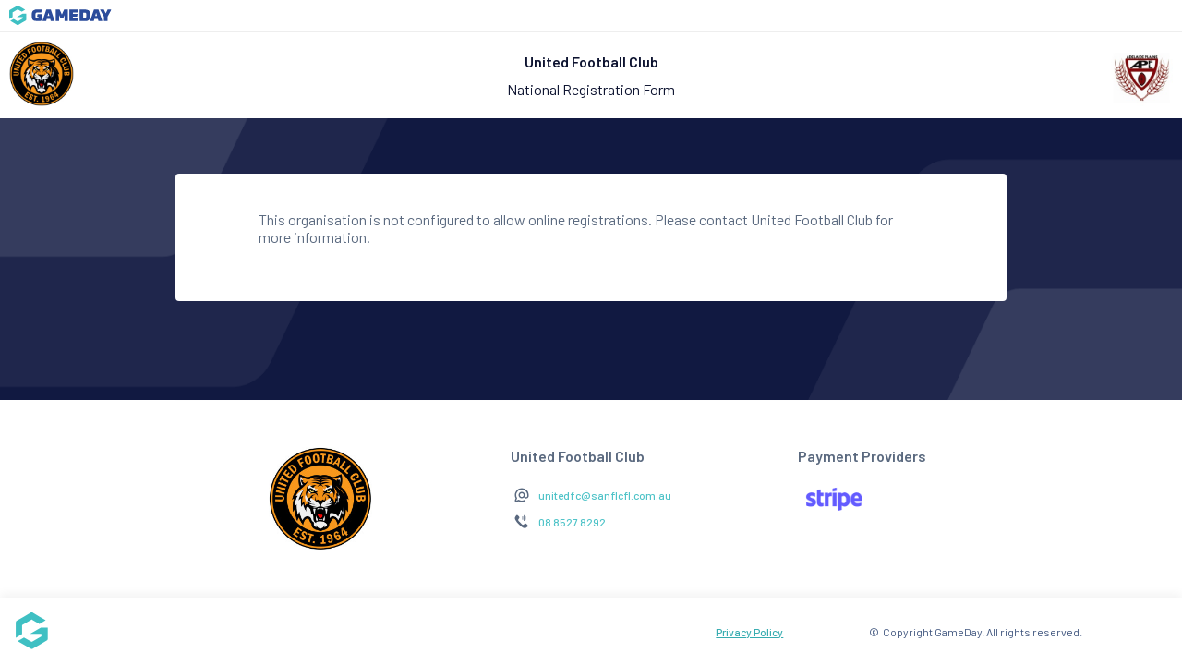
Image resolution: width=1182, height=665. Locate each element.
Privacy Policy (749, 631)
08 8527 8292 (572, 521)
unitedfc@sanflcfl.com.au (604, 495)
